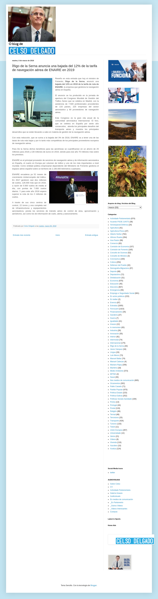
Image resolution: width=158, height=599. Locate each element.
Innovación (114, 334)
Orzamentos (115, 383)
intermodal (114, 340)
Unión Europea (116, 430)
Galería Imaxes (116, 493)
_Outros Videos (116, 506)
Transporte (114, 421)
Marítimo (113, 368)
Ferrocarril (114, 309)
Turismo (113, 424)
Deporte (113, 271)
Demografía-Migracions (119, 268)
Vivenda (113, 442)
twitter (112, 473)
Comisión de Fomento (119, 250)
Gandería (114, 315)
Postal (112, 408)
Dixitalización (115, 278)
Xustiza (113, 449)
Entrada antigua (91, 235)
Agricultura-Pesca (117, 231)
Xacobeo (113, 446)
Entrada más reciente (21, 235)
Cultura (113, 262)
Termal (113, 414)
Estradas (113, 306)
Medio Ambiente (116, 371)
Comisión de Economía (119, 247)
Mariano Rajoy (116, 365)
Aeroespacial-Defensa (119, 225)
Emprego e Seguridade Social (122, 293)
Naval (112, 377)
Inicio (58, 235)
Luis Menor (114, 355)
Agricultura (114, 228)
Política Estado (116, 393)
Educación (114, 284)
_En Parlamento (116, 502)
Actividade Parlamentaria (120, 218)
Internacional (115, 343)
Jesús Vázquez (116, 349)
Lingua (113, 352)
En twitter (114, 299)
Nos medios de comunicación (122, 380)
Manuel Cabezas (117, 361)
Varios (112, 436)
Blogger (93, 585)
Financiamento (116, 312)
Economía (114, 281)
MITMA (113, 374)
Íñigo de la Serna (117, 346)
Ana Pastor (114, 240)
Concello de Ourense (118, 253)
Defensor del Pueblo (118, 265)
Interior (113, 337)
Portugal (113, 405)
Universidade (115, 433)
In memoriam (115, 327)
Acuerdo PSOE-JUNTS (119, 222)
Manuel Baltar (115, 358)
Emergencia (115, 290)
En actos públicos (117, 296)
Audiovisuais (115, 496)
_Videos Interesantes (118, 509)
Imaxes (113, 324)
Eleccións (114, 287)
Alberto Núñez (116, 234)
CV (111, 487)
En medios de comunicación (121, 499)
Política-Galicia (116, 396)
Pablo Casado (116, 386)
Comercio (114, 243)
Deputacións (115, 274)
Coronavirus (115, 259)
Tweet (112, 427)
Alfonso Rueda (116, 237)
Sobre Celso (115, 484)
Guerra (113, 318)
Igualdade (114, 321)
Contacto (113, 512)
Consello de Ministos (118, 256)
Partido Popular (116, 390)
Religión (113, 411)
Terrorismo (114, 417)
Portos (112, 402)
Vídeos (113, 439)
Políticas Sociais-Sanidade (121, 399)
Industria (113, 330)
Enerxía (113, 302)
